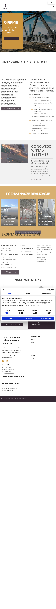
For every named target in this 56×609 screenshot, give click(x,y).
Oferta (32, 342)
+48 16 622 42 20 (26, 278)
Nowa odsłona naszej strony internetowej (40, 194)
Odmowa (10, 318)
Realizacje (33, 345)
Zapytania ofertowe (36, 352)
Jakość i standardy (36, 349)
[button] (53, 6)
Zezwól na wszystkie (46, 318)
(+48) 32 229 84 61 (9, 373)
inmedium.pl (5, 400)
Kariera (33, 355)
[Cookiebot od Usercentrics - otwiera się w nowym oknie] (48, 290)
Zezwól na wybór (28, 318)
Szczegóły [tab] (27, 293)
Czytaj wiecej (11, 38)
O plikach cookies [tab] (46, 293)
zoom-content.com (13, 400)
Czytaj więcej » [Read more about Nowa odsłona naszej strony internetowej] (36, 211)
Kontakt (33, 358)
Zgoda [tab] (9, 293)
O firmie (33, 339)
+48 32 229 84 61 (26, 272)
